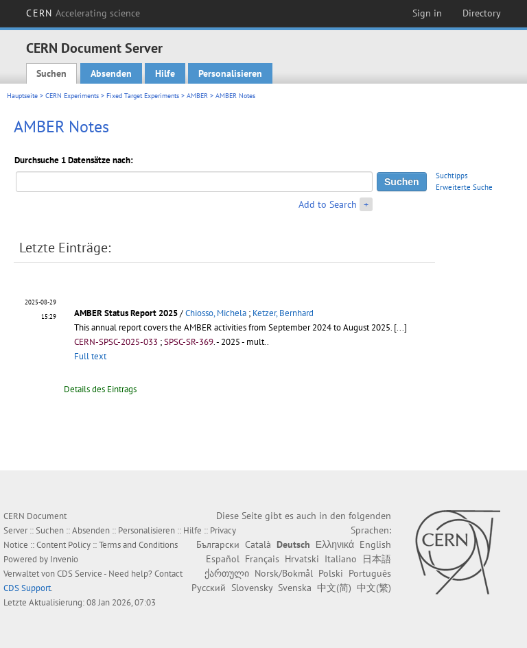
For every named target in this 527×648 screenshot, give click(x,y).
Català (258, 544)
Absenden (111, 73)
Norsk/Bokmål (284, 573)
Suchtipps (452, 175)
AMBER (197, 95)
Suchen (51, 73)
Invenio (64, 559)
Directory (481, 13)
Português (370, 573)
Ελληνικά (335, 544)
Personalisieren (230, 73)
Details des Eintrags (100, 389)
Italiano (341, 559)
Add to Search (327, 204)
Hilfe (165, 73)
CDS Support (27, 588)
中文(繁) (374, 587)
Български (217, 544)
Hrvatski (302, 559)
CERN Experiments (72, 95)
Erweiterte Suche (464, 187)
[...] (400, 327)
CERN (83, 13)
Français (262, 559)
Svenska (295, 587)
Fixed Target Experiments (142, 95)
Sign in (427, 13)
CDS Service (79, 573)
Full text (90, 356)
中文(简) (334, 587)
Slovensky (251, 587)
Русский (208, 587)
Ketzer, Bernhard (283, 313)
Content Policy (63, 545)
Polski (330, 573)
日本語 (376, 559)
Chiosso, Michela (215, 313)
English (375, 544)
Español (222, 559)
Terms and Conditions (138, 545)
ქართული (226, 573)
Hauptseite (22, 95)
